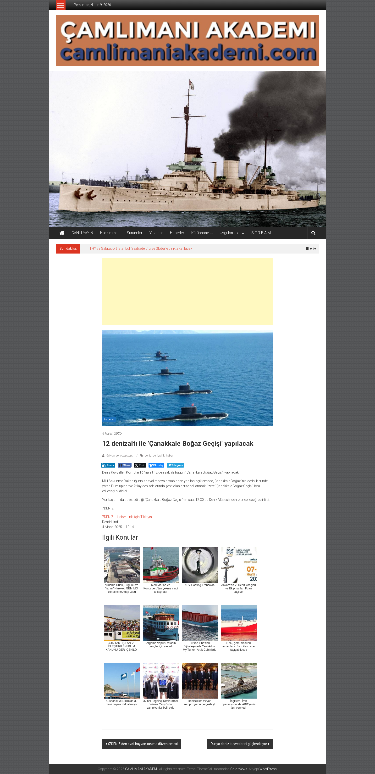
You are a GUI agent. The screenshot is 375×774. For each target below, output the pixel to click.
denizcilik (159, 455)
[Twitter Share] (140, 465)
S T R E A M (261, 233)
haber (169, 455)
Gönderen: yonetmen (119, 455)
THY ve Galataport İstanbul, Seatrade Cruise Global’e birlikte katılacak (140, 248)
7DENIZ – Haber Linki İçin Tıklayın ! (127, 517)
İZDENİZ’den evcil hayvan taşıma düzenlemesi (143, 744)
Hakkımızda (110, 233)
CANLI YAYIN (82, 233)
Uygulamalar (230, 233)
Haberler (177, 233)
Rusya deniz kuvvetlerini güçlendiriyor (239, 744)
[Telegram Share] (175, 465)
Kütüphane (200, 233)
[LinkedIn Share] (108, 465)
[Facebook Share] (125, 465)
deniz (148, 455)
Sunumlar (134, 233)
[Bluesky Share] (156, 465)
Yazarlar (156, 233)
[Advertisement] (187, 291)
